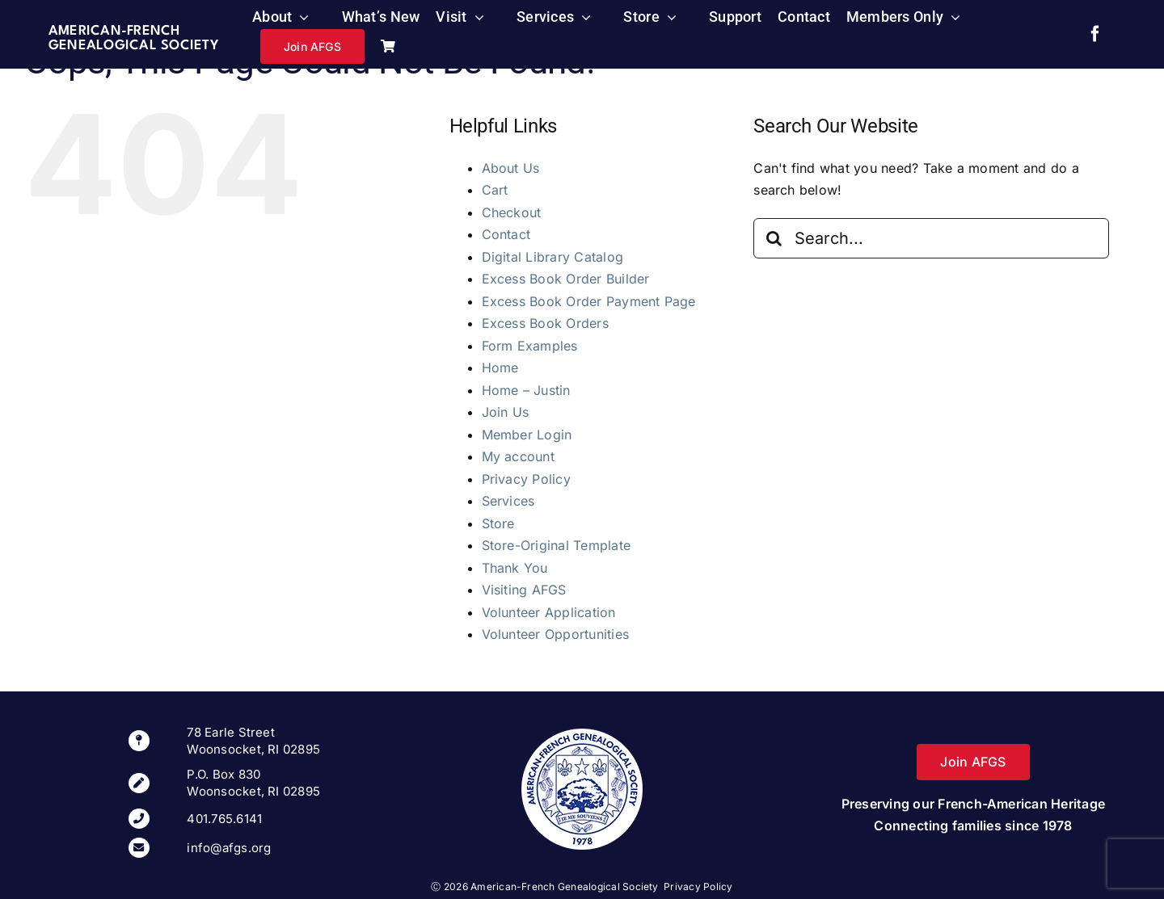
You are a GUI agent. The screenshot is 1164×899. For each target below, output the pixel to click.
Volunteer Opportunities (556, 634)
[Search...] (931, 238)
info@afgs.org (229, 847)
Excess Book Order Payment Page (589, 301)
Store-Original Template (556, 545)
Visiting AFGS (524, 590)
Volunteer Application (549, 612)
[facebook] (1095, 34)
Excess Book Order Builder (566, 279)
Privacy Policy (526, 479)
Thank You (515, 568)
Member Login (527, 434)
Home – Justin (526, 390)
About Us (511, 168)
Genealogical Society (133, 46)
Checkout (512, 212)
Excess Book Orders (545, 323)
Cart (495, 190)
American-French (114, 31)
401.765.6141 (224, 818)
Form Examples (530, 346)
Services (508, 501)
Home (500, 367)
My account (518, 456)
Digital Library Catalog (553, 257)
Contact (506, 234)
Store (498, 523)
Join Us (505, 412)
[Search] (773, 238)
